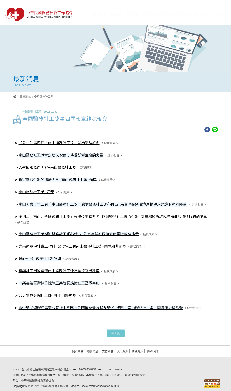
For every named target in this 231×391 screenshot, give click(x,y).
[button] (183, 17)
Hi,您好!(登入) (193, 8)
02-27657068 (86, 364)
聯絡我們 (150, 346)
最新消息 (25, 96)
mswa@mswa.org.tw (40, 369)
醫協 (39, 14)
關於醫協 (76, 346)
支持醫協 (105, 346)
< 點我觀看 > (109, 143)
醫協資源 (135, 346)
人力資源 (120, 346)
